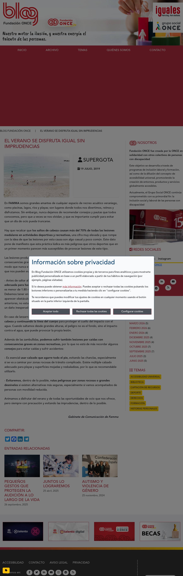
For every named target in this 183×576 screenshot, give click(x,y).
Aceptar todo (50, 311)
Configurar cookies (132, 311)
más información (72, 287)
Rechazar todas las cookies (91, 311)
